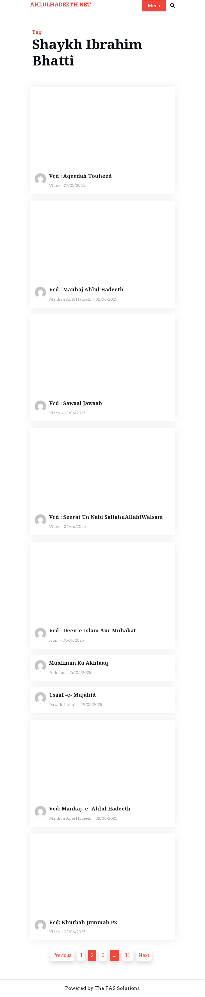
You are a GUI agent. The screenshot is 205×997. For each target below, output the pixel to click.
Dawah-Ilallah (63, 705)
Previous (62, 955)
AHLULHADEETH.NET (60, 5)
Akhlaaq (57, 673)
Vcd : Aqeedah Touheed (80, 176)
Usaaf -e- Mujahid (72, 695)
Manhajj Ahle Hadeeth (70, 299)
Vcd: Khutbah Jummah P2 (83, 922)
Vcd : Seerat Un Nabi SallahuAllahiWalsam (106, 517)
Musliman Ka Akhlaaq (78, 663)
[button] (172, 6)
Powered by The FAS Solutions (102, 988)
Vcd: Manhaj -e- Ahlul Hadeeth (90, 809)
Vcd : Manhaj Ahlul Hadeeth (86, 290)
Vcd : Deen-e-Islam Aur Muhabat (92, 631)
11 (127, 955)
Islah (54, 640)
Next (143, 955)
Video (54, 185)
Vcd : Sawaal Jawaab (75, 403)
